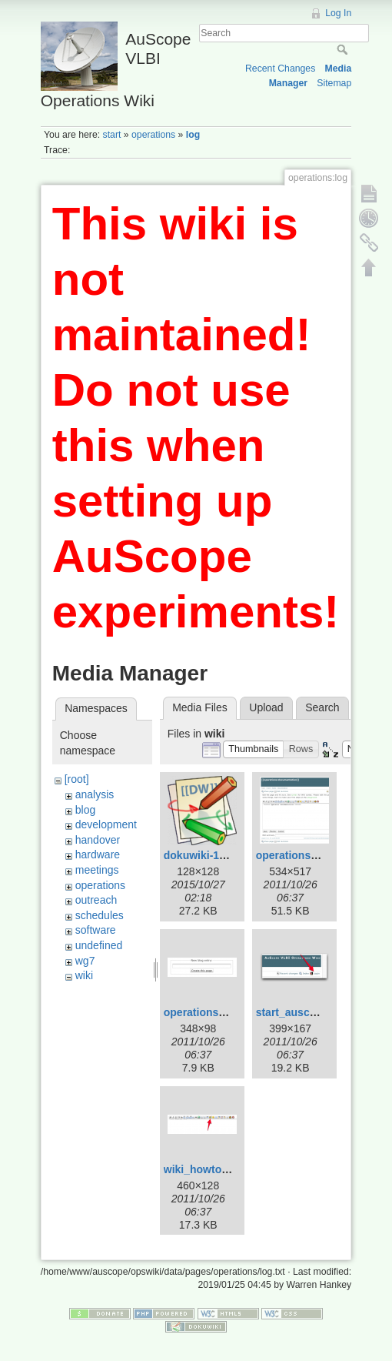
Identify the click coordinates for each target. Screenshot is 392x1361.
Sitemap (334, 83)
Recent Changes (280, 68)
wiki (84, 975)
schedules (99, 915)
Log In (338, 13)
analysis (95, 794)
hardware (97, 854)
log (193, 134)
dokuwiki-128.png (209, 855)
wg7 (85, 961)
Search (344, 49)
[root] (77, 779)
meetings (97, 870)
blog (85, 810)
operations (153, 134)
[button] (253, 749)
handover (97, 840)
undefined (99, 945)
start (112, 134)
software (95, 930)
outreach (96, 900)
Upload (266, 707)
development (106, 824)
